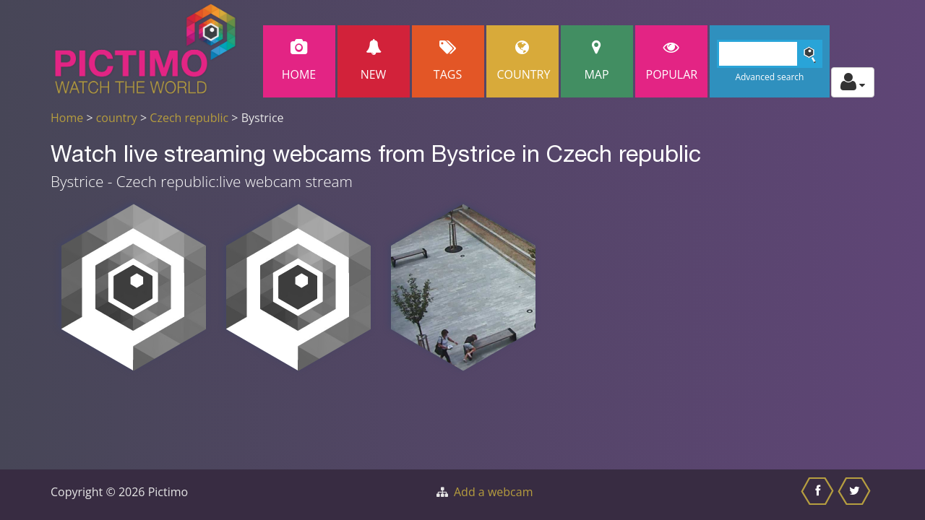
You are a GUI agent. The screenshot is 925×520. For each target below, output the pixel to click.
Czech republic (189, 118)
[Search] (770, 54)
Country (524, 61)
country (116, 118)
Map (597, 61)
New (373, 61)
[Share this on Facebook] (819, 495)
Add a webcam (493, 492)
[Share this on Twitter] (856, 495)
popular (672, 61)
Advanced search (769, 77)
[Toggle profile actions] (852, 82)
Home (299, 61)
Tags (448, 61)
